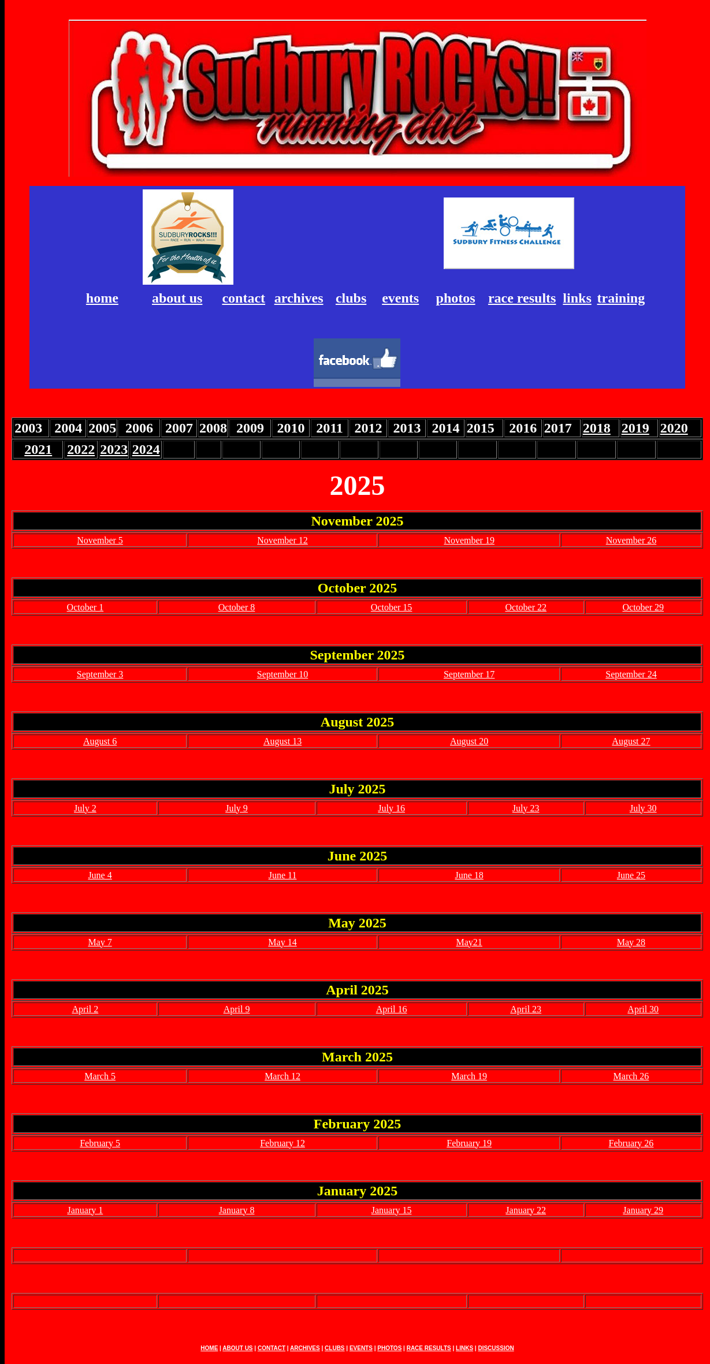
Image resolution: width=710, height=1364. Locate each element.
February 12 (282, 1143)
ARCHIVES (305, 1348)
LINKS (464, 1348)
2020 (674, 427)
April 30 (643, 1009)
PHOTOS (389, 1348)
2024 (146, 449)
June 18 (469, 875)
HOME (209, 1348)
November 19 (469, 540)
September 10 (282, 674)
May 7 (99, 942)
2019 (635, 427)
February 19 (469, 1143)
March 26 (631, 1076)
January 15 (391, 1210)
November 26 (631, 540)
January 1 (85, 1210)
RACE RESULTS (429, 1348)
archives (299, 297)
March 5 (100, 1076)
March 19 (469, 1076)
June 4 (99, 875)
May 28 (631, 942)
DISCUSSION (496, 1348)
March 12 (282, 1076)
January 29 (643, 1210)
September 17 (469, 674)
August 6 (100, 741)
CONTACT (271, 1348)
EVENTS (361, 1348)
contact (243, 297)
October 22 (526, 607)
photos (455, 297)
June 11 (283, 875)
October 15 (391, 607)
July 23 (526, 808)
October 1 (85, 607)
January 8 (237, 1210)
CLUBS (334, 1348)
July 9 (236, 808)
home (102, 297)
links (577, 297)
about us (177, 297)
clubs (351, 297)
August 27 (631, 741)
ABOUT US (237, 1348)
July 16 (391, 808)
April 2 (85, 1009)
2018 (597, 427)
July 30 (643, 808)
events (400, 297)
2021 (38, 449)
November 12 (282, 540)
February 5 (100, 1143)
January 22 (525, 1210)
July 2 (85, 808)
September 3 (100, 674)
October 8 (236, 607)
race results (522, 297)
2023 (114, 449)
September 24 (630, 674)
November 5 (100, 540)
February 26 (631, 1143)
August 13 (282, 741)
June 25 (631, 875)
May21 (469, 942)
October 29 (643, 607)
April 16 (391, 1009)
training (621, 297)
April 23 (525, 1009)
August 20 (469, 741)
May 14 (282, 942)
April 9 (237, 1009)
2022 (81, 449)
